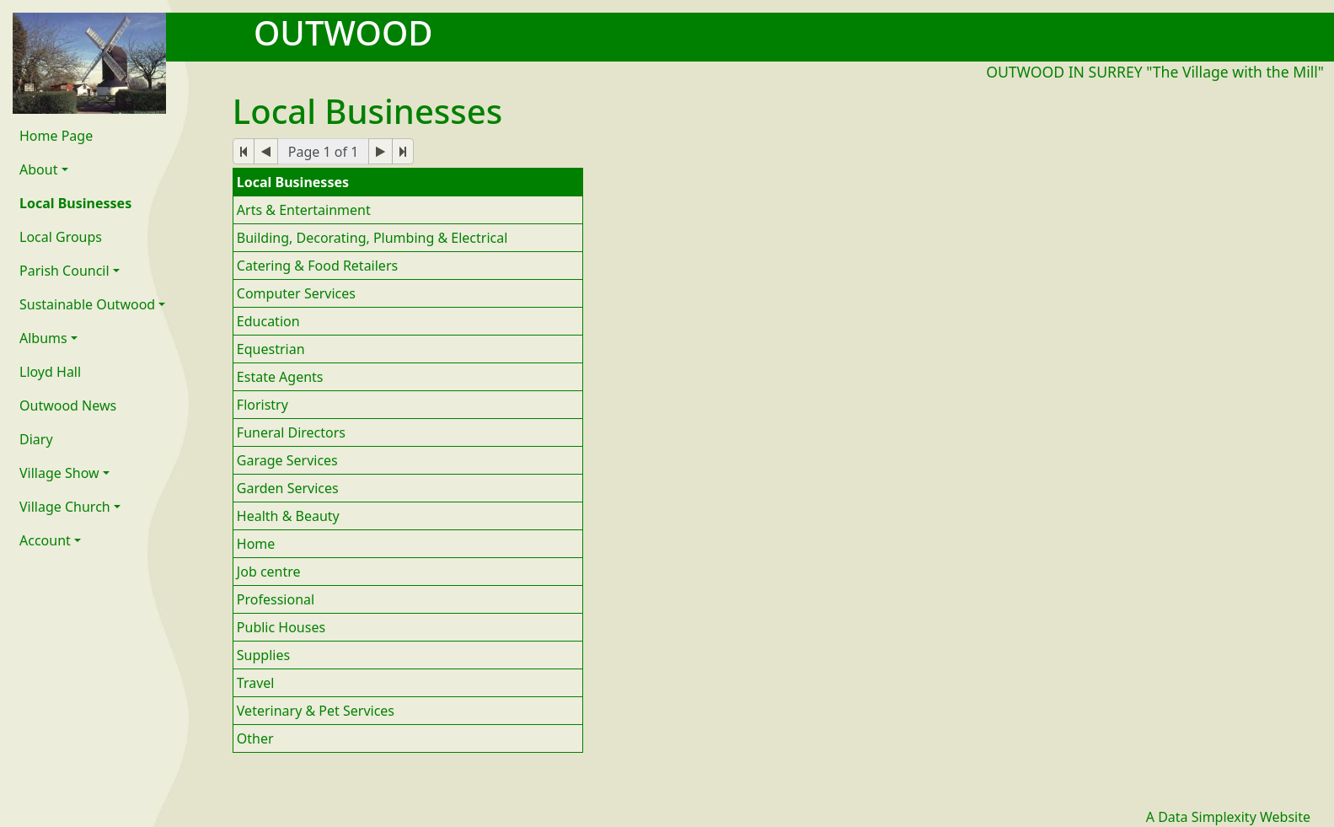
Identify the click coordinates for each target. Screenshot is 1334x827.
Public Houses (281, 627)
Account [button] (45, 540)
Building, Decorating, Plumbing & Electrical (372, 237)
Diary (36, 439)
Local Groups (60, 237)
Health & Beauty (288, 516)
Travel (256, 683)
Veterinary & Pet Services (315, 710)
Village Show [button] (59, 473)
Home (256, 543)
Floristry (262, 404)
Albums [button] (43, 338)
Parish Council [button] (64, 270)
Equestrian (271, 349)
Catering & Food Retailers (317, 265)
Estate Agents (280, 377)
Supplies (263, 655)
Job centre (269, 571)
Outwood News (67, 405)
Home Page (56, 135)
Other (255, 738)
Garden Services (288, 488)
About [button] (38, 169)
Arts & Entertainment (304, 210)
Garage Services (287, 460)
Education (268, 321)
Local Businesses (75, 203)
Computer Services (296, 293)
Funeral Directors (291, 432)
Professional (275, 599)
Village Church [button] (64, 506)
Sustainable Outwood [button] (87, 304)
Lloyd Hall (50, 371)
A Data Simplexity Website (1228, 817)
